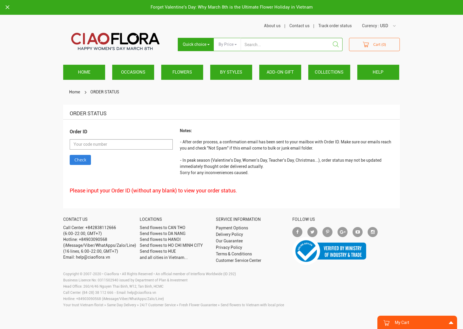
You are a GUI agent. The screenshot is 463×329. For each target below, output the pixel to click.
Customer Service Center (238, 260)
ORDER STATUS (104, 92)
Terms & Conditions (234, 254)
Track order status (335, 25)
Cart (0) (374, 44)
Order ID (78, 131)
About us (272, 25)
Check (80, 160)
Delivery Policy (229, 234)
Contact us (299, 25)
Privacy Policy (229, 247)
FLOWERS (182, 72)
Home (84, 72)
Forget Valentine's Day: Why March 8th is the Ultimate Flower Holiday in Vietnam (232, 7)
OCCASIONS (133, 72)
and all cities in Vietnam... (164, 257)
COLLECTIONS (329, 72)
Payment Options (232, 228)
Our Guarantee (229, 241)
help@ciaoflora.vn (141, 293)
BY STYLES (231, 72)
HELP (378, 72)
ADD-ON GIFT (280, 72)
